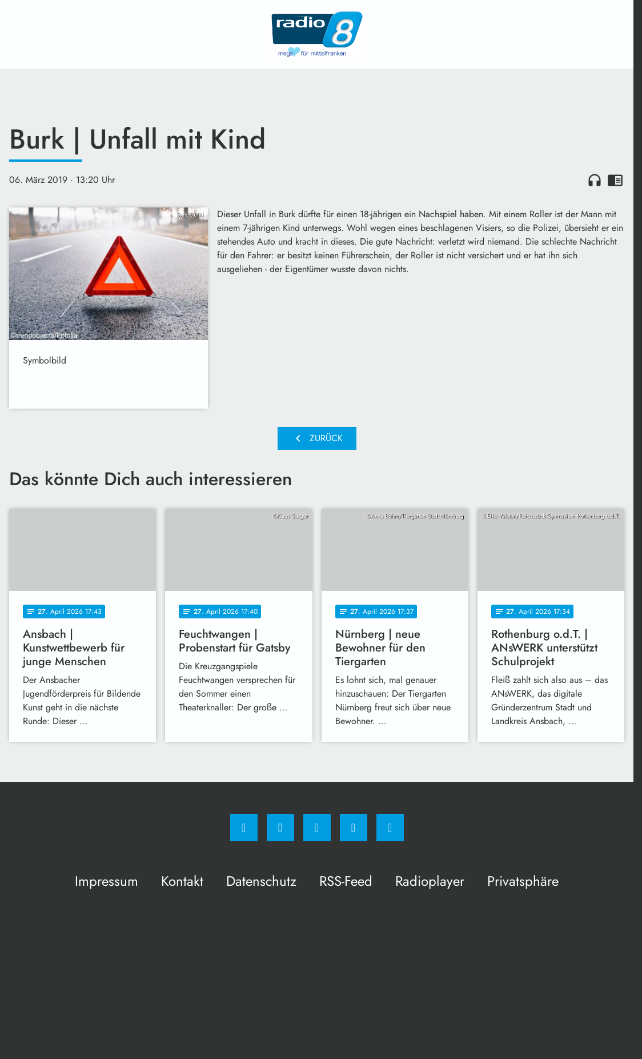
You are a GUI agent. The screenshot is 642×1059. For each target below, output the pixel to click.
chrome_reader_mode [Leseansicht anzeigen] (615, 180)
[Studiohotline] (353, 827)
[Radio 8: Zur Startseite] (317, 34)
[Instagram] (280, 827)
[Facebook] (244, 827)
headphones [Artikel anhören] (595, 180)
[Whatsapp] (317, 827)
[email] (390, 827)
